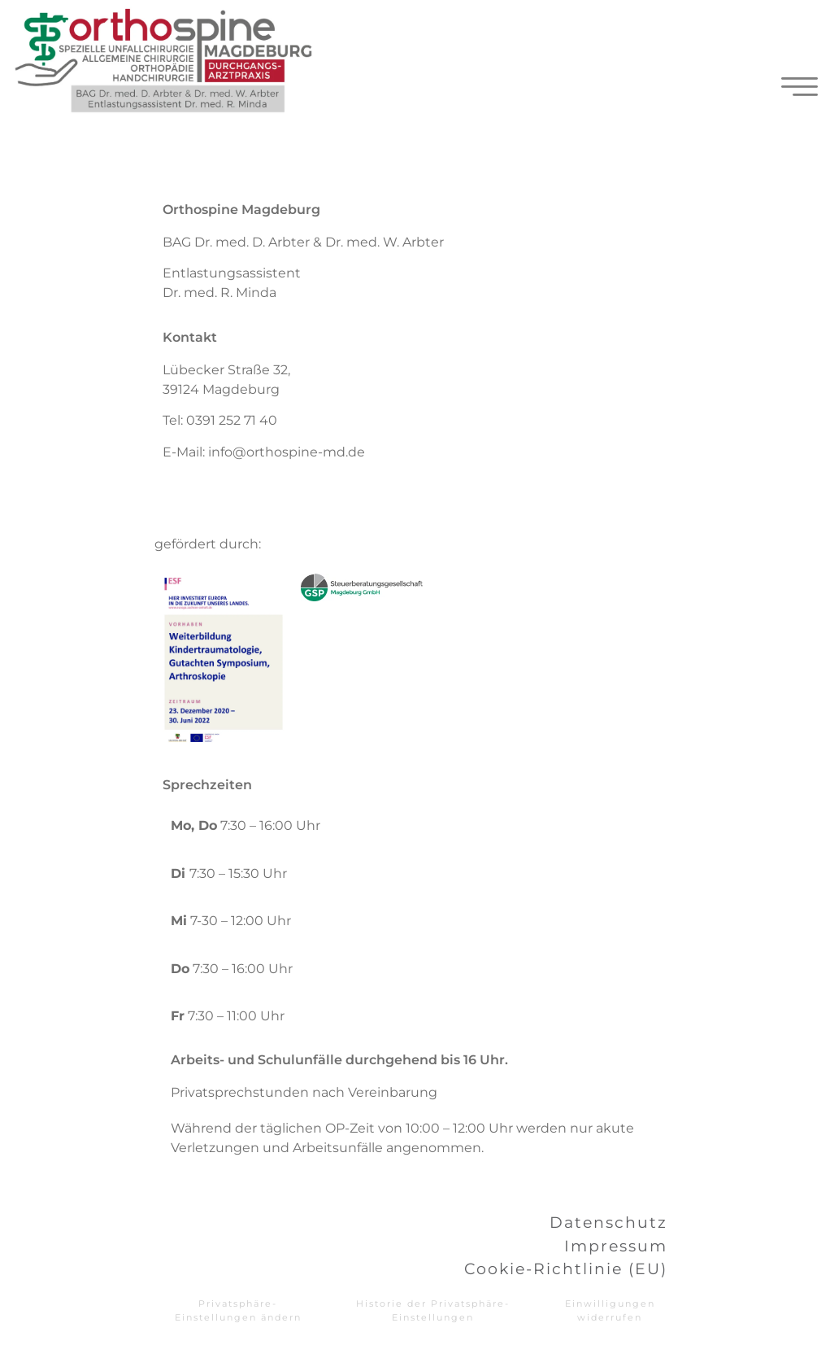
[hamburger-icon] (799, 90)
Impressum (615, 1245)
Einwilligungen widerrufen (610, 1310)
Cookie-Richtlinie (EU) (565, 1268)
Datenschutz (608, 1222)
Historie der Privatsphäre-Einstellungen (433, 1310)
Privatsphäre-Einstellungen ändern (238, 1310)
